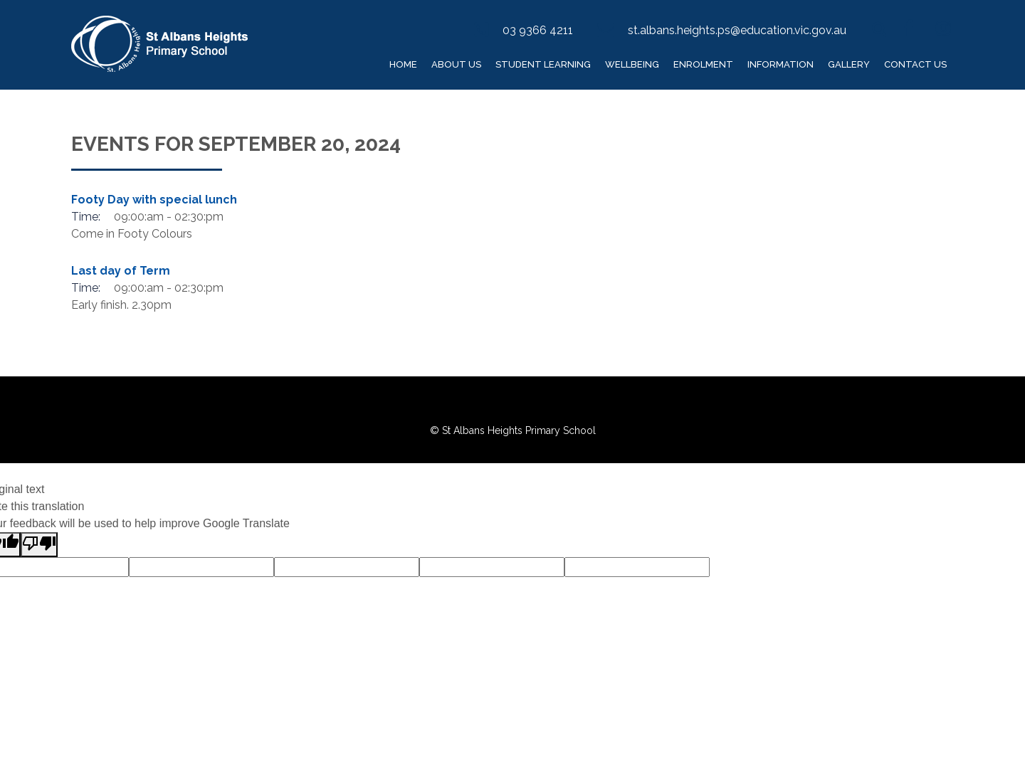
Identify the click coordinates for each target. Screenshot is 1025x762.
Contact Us (915, 64)
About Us (456, 64)
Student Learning (543, 64)
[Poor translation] (39, 544)
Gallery (849, 64)
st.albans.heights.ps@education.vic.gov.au (737, 30)
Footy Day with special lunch (154, 199)
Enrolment (703, 64)
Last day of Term (120, 270)
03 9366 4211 (538, 30)
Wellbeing (632, 64)
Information (780, 64)
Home (403, 64)
